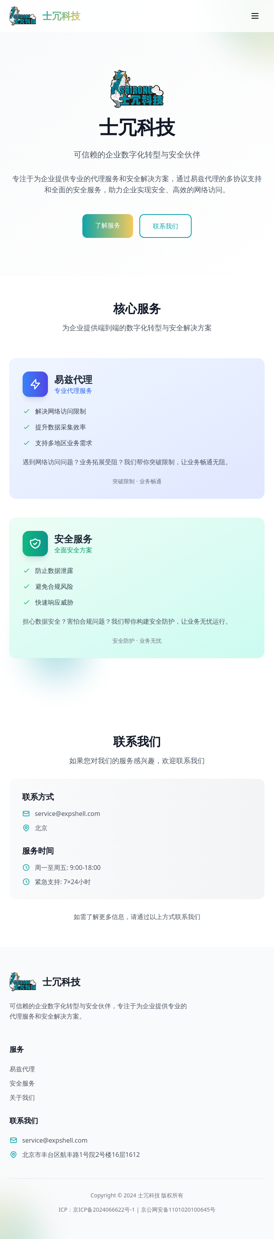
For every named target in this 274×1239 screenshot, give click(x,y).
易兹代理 (22, 1069)
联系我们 (165, 226)
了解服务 (107, 225)
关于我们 (22, 1097)
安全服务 (22, 1083)
